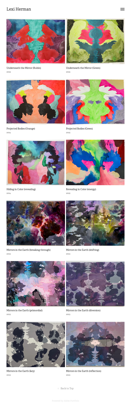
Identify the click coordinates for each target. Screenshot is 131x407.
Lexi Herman (18, 9)
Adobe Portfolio (71, 401)
